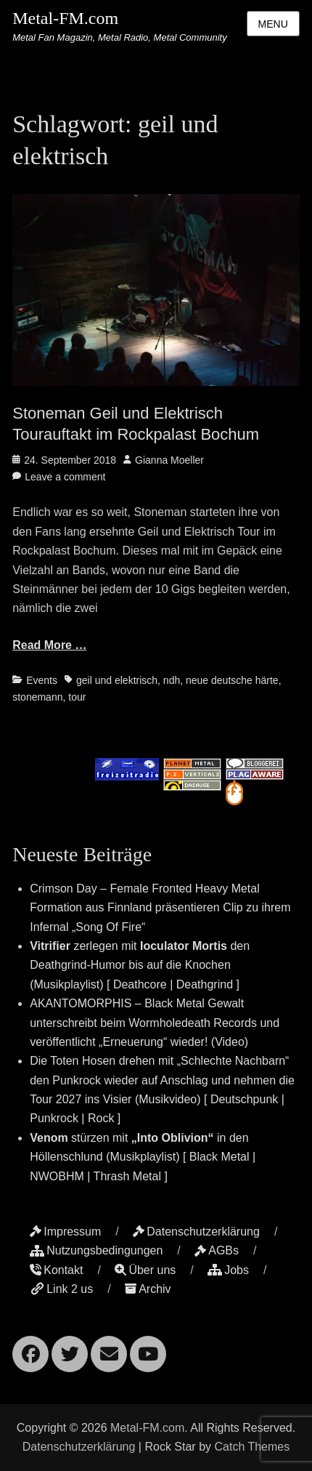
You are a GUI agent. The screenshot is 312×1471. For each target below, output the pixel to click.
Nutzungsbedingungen (96, 1250)
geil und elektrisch (116, 680)
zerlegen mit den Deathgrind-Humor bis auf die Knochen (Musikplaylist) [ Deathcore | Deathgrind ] (140, 965)
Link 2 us (61, 1289)
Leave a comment (65, 477)
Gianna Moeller (169, 460)
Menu (273, 24)
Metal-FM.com (65, 18)
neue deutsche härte (232, 680)
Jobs (228, 1270)
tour (77, 697)
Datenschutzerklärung (196, 1231)
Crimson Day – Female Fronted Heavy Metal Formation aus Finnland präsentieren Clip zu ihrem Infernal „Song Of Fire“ (160, 907)
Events (41, 680)
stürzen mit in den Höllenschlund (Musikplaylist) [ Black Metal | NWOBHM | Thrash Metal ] (142, 1157)
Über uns (145, 1270)
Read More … (49, 645)
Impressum (65, 1231)
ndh (171, 680)
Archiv (148, 1289)
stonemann (37, 697)
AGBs (216, 1250)
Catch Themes (252, 1446)
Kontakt (56, 1270)
